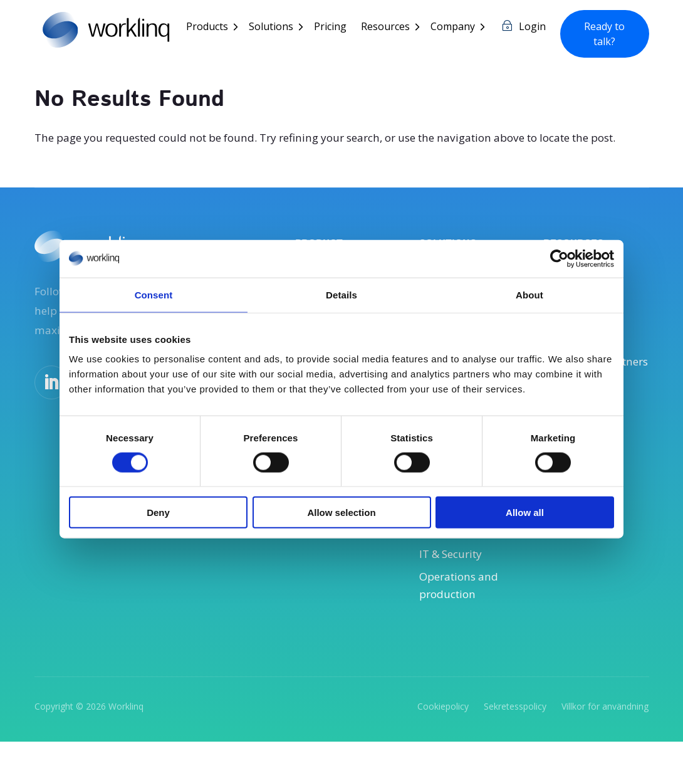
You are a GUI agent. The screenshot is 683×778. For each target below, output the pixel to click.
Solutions (276, 27)
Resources (390, 27)
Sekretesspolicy (515, 741)
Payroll (437, 539)
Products (212, 27)
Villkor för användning (605, 741)
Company (457, 27)
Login (537, 27)
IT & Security (453, 586)
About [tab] (529, 294)
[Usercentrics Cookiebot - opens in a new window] (559, 258)
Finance (440, 562)
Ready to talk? (607, 33)
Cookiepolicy (443, 741)
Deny (158, 512)
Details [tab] (341, 294)
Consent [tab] (154, 294)
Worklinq (125, 741)
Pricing (335, 27)
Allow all (525, 512)
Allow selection (341, 512)
